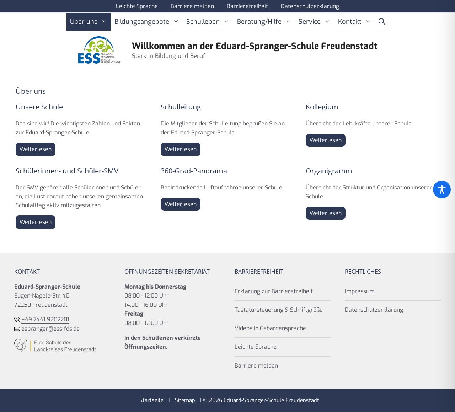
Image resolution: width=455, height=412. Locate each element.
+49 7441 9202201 (45, 319)
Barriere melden (192, 6)
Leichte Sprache (137, 6)
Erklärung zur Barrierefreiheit (274, 291)
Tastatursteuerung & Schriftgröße (279, 310)
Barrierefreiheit (247, 6)
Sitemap (185, 400)
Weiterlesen (36, 149)
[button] (382, 22)
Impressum (360, 291)
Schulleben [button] (209, 22)
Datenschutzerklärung (310, 6)
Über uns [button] (90, 22)
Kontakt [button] (356, 22)
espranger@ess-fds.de (50, 328)
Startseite (151, 400)
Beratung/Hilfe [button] (266, 22)
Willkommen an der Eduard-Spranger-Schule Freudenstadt (255, 46)
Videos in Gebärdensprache (270, 328)
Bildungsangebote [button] (148, 22)
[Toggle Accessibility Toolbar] (441, 189)
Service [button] (316, 22)
